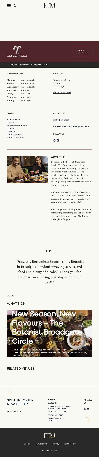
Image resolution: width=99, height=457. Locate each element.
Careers (52, 403)
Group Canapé (15, 138)
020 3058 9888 (61, 120)
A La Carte (13, 120)
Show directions (62, 93)
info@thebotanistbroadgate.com (71, 126)
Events (51, 400)
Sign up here (14, 412)
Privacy (55, 444)
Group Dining (14, 135)
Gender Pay (70, 444)
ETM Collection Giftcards (56, 420)
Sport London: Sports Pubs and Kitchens (59, 407)
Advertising (41, 444)
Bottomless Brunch (17, 126)
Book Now (82, 52)
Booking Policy (56, 415)
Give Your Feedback (58, 412)
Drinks (11, 132)
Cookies (27, 444)
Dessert (11, 123)
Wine (10, 129)
